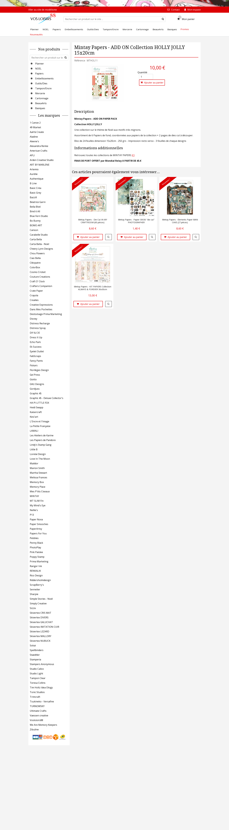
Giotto (33, 379)
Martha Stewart (38, 472)
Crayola (34, 295)
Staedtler (35, 654)
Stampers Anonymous (42, 664)
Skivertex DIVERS (39, 617)
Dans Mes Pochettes (41, 309)
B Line (33, 183)
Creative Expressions (41, 304)
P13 (32, 514)
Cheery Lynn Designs (41, 248)
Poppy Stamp (37, 556)
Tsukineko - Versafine (42, 701)
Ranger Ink (36, 566)
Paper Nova (36, 519)
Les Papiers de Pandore (43, 440)
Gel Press (35, 374)
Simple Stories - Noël (41, 598)
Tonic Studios (37, 692)
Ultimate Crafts (38, 710)
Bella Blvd (35, 206)
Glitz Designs (37, 384)
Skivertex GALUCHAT (41, 622)
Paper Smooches (39, 524)
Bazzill (33, 197)
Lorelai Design (38, 454)
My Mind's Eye (37, 505)
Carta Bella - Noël (39, 244)
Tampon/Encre (43, 88)
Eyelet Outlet (37, 351)
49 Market (35, 127)
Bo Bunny (35, 220)
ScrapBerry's (37, 584)
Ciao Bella (35, 258)
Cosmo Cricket (38, 272)
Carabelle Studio (39, 234)
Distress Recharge (40, 323)
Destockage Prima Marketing (46, 314)
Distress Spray (38, 328)
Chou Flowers (37, 253)
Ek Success (35, 346)
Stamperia (35, 659)
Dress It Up (36, 337)
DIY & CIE (35, 332)
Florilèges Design (39, 370)
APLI (32, 155)
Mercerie (40, 93)
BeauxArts (41, 103)
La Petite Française (40, 426)
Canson (34, 230)
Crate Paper (36, 290)
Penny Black (36, 542)
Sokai (33, 645)
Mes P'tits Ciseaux (40, 491)
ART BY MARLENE (39, 164)
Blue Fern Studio (39, 216)
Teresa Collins (37, 682)
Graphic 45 (35, 393)
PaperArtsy (36, 528)
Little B (34, 449)
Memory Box (37, 482)
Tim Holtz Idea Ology (41, 687)
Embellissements (44, 78)
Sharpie (34, 594)
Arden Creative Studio (42, 160)
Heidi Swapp (36, 407)
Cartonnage (41, 98)
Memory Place (37, 486)
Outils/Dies (41, 83)
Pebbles (34, 538)
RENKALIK (35, 570)
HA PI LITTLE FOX (39, 402)
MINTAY (34, 496)
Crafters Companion (41, 286)
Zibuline (34, 729)
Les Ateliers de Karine (41, 435)
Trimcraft (35, 696)
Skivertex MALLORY (40, 636)
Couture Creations (40, 276)
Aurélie (34, 174)
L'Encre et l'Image (39, 421)
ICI (133, 155)
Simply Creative (38, 603)
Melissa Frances (38, 477)
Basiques (40, 108)
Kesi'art (34, 416)
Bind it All (35, 211)
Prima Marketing (39, 561)
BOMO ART (36, 225)
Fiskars (34, 365)
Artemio (34, 169)
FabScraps (35, 356)
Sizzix (33, 608)
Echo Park (35, 342)
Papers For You (38, 533)
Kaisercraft (36, 412)
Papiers (39, 73)
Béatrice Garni (37, 202)
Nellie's (34, 510)
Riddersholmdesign (40, 580)
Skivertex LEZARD (39, 631)
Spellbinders (36, 650)
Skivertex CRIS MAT (40, 612)
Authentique (36, 178)
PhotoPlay (35, 547)
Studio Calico (37, 668)
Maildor (34, 463)
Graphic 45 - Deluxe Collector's (46, 398)
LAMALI (34, 430)
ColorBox (35, 267)
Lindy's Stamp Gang (40, 444)
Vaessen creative (39, 715)
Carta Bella (36, 239)
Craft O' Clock (37, 281)
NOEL (38, 68)
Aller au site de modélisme (42, 9)
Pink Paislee (36, 552)
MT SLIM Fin (37, 500)
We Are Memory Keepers (43, 724)
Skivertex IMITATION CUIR (44, 626)
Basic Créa (35, 188)
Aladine (34, 136)
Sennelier (35, 589)
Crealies (34, 300)
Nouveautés (36, 34)
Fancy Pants (36, 360)
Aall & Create (37, 132)
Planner (39, 63)
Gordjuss (35, 388)
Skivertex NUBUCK (40, 640)
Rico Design (36, 575)
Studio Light (36, 673)
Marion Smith (37, 468)
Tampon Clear (37, 678)
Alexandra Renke (39, 146)
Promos (185, 29)
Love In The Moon (40, 458)
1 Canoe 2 (35, 122)
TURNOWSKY (37, 706)
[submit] (163, 19)
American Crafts (38, 150)
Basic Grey (35, 192)
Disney (33, 318)
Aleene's (34, 141)
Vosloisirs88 (36, 720)
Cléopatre (35, 262)
